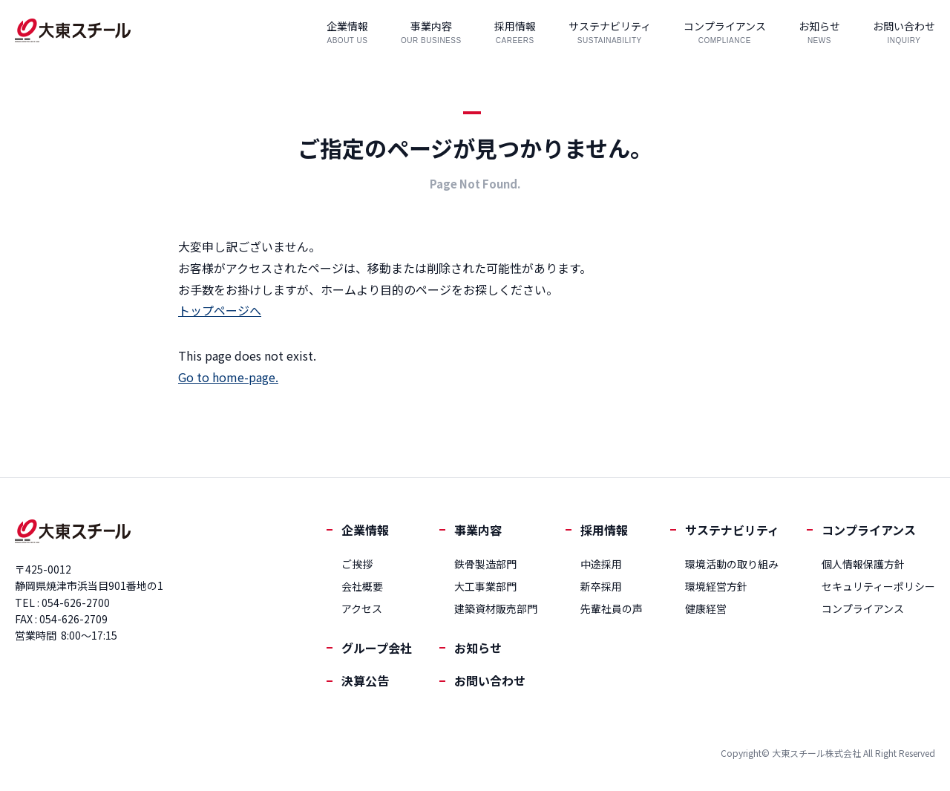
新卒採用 (601, 586)
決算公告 (365, 680)
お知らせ (478, 648)
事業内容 (478, 530)
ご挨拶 (357, 564)
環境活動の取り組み (732, 564)
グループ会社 (376, 648)
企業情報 (365, 530)
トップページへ (219, 310)
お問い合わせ (489, 680)
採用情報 (604, 530)
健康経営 (706, 608)
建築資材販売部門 (495, 608)
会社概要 (362, 586)
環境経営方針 (716, 586)
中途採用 (601, 564)
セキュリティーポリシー (878, 586)
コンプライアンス (869, 530)
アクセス (361, 608)
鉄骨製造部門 (485, 564)
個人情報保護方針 (863, 564)
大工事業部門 (485, 586)
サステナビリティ (732, 530)
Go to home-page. (228, 377)
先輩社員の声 (611, 608)
